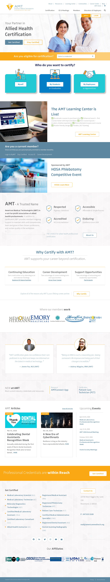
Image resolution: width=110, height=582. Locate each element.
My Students (55, 84)
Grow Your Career (55, 280)
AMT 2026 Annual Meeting (89, 432)
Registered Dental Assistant (56, 522)
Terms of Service (101, 579)
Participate (88, 280)
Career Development (44, 154)
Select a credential (65, 56)
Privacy (92, 579)
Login (96, 16)
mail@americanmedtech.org (92, 524)
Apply (86, 16)
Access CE (31, 154)
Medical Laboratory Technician (21, 499)
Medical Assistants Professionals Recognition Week (90, 442)
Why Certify (81, 294)
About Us (90, 235)
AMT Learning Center (87, 134)
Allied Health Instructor (19, 527)
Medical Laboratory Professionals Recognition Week (90, 422)
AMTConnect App (59, 389)
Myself (20, 84)
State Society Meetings (88, 450)
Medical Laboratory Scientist (21, 495)
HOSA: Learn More (61, 185)
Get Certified (14, 42)
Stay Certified (33, 42)
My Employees (89, 84)
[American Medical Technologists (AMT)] (20, 6)
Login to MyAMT (10, 154)
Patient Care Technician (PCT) (87, 391)
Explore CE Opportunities (21, 280)
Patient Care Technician (54, 510)
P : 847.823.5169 (87, 514)
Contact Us (88, 491)
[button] (105, 10)
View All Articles (67, 409)
